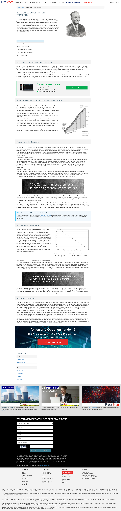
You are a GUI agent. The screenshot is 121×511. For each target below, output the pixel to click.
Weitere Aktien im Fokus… (88, 413)
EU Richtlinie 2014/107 (47, 478)
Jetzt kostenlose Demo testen (40, 450)
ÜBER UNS (61, 2)
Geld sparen (25, 478)
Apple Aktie (20, 379)
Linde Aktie (19, 376)
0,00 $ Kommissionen (27, 475)
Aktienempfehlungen (47, 483)
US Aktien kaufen (21, 359)
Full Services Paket (66, 476)
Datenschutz (45, 479)
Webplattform (25, 481)
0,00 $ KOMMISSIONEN (21, 2)
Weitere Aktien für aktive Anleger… (9, 413)
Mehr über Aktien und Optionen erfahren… (52, 413)
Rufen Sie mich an (66, 479)
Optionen (24, 473)
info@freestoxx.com (66, 477)
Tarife (43, 475)
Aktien (23, 472)
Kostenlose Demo (46, 472)
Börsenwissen (21, 7)
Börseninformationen (47, 481)
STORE (44, 2)
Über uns (44, 476)
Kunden (112, 2)
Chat (63, 481)
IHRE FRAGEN (52, 2)
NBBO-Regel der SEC (45, 215)
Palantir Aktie (20, 373)
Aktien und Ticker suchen (68, 474)
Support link (64, 482)
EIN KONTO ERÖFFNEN (90, 2)
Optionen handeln (21, 365)
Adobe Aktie (20, 370)
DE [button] (117, 2)
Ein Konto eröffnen (67, 472)
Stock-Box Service (92, 407)
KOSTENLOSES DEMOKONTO (74, 2)
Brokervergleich (21, 362)
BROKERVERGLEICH (35, 2)
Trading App (25, 483)
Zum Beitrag (4, 410)
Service (23, 476)
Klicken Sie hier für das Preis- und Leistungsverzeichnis (87, 497)
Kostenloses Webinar (47, 473)
